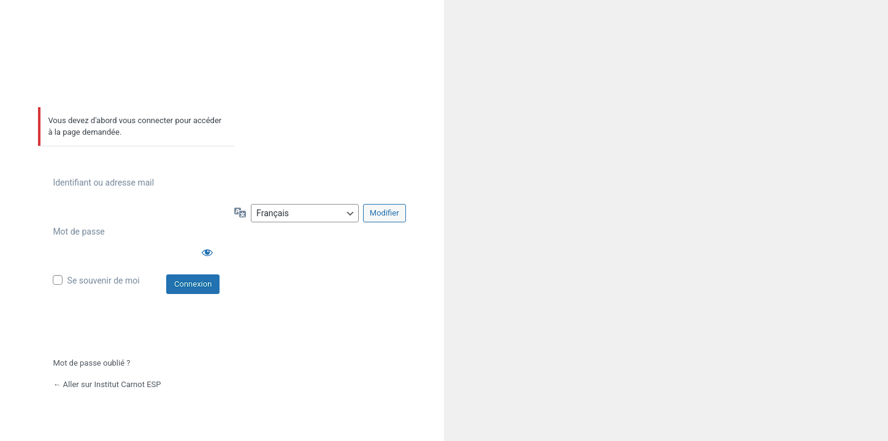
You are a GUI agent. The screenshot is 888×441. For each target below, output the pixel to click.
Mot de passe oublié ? (91, 363)
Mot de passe (78, 231)
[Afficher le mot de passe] (207, 252)
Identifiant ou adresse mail (103, 182)
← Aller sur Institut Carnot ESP (107, 384)
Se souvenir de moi (103, 280)
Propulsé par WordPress (136, 66)
